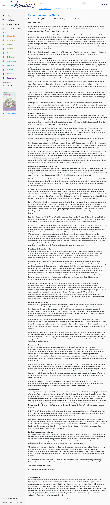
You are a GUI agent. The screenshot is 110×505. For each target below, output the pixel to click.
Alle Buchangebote (10, 113)
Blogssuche (45, 8)
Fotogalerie (70, 8)
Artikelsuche (57, 8)
